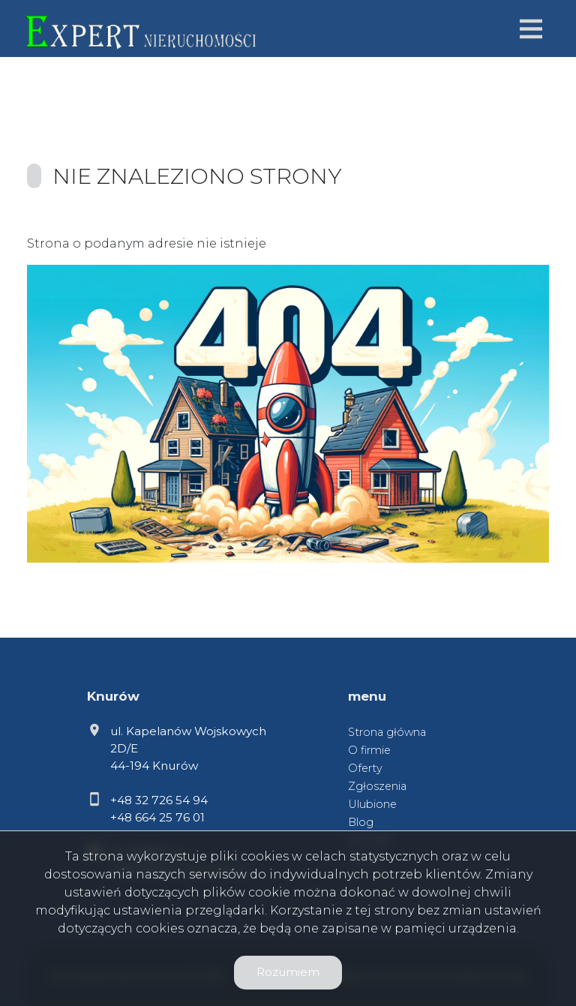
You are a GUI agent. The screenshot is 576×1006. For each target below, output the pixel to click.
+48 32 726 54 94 (159, 800)
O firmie (369, 750)
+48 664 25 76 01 (157, 817)
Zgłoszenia (377, 786)
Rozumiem (288, 972)
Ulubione (372, 804)
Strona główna (387, 732)
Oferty (365, 768)
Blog (361, 822)
